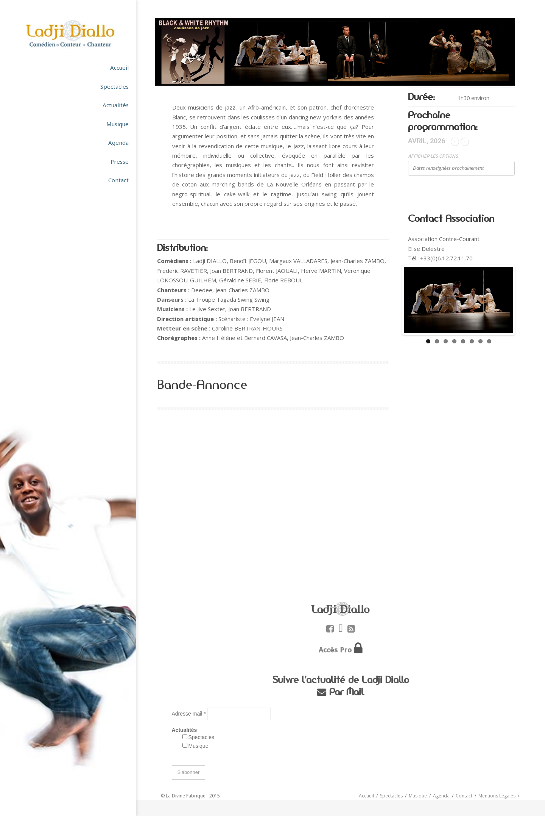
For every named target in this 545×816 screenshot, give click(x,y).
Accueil (366, 796)
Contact (464, 796)
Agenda (441, 796)
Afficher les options (433, 156)
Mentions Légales (496, 796)
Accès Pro (335, 649)
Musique (198, 746)
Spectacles (201, 737)
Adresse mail (189, 714)
